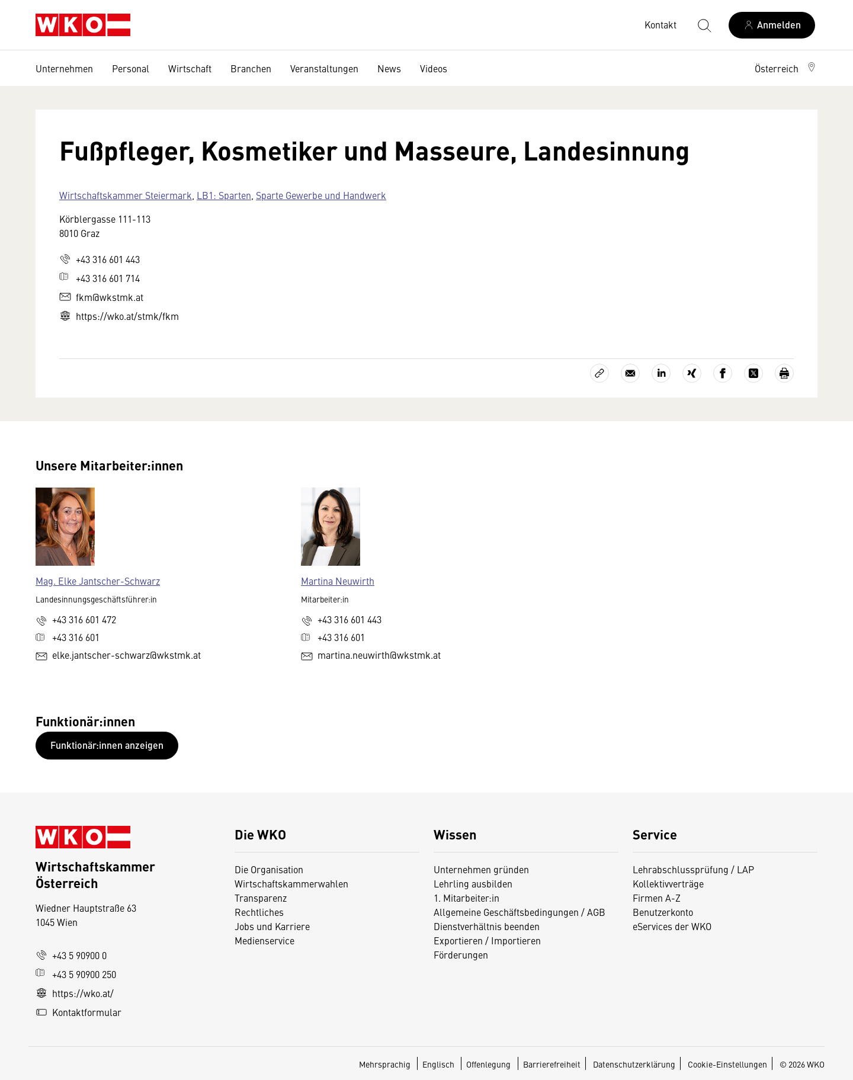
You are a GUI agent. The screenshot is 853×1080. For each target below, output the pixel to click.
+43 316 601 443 (99, 258)
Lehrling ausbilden (473, 883)
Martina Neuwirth (337, 580)
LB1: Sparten (224, 194)
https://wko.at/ (75, 992)
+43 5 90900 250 (76, 973)
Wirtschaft (189, 68)
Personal (130, 68)
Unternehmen (64, 68)
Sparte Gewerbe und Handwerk (321, 194)
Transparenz (261, 897)
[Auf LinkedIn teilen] (661, 373)
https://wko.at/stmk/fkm (119, 315)
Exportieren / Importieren (487, 940)
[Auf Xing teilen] (691, 373)
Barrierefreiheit (552, 1064)
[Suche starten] (703, 25)
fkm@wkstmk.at (101, 296)
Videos (433, 68)
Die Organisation (269, 869)
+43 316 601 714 (99, 277)
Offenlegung (488, 1064)
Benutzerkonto (663, 911)
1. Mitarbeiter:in (466, 897)
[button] (786, 68)
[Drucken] (784, 373)
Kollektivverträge (668, 883)
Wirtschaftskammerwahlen (291, 883)
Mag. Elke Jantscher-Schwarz (98, 580)
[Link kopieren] (599, 373)
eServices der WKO (672, 925)
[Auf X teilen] (753, 373)
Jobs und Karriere (272, 925)
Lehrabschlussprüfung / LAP (693, 869)
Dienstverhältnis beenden (487, 925)
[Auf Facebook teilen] (722, 373)
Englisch (439, 1064)
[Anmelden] (772, 25)
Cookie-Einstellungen (727, 1064)
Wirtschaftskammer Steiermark (125, 194)
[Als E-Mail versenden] (630, 373)
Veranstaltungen (324, 68)
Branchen (250, 68)
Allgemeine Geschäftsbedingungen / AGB (519, 911)
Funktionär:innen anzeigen (106, 745)
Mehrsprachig (385, 1064)
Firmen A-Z (657, 897)
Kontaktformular (78, 1011)
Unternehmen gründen (481, 869)
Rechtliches (259, 911)
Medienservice (264, 940)
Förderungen (461, 954)
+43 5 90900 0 (71, 955)
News (389, 68)
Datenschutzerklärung (634, 1064)
